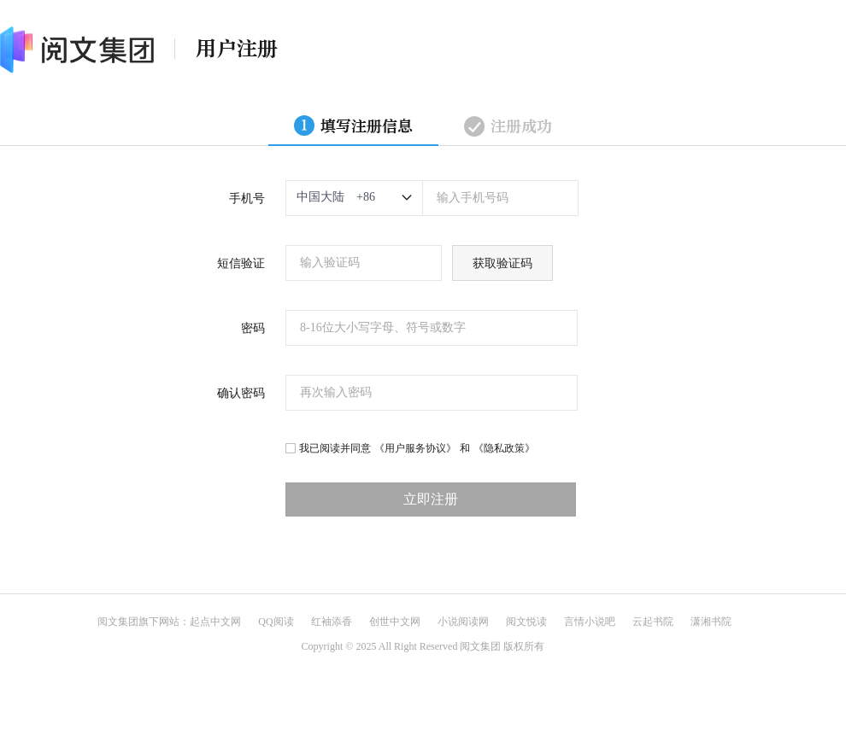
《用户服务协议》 (415, 448)
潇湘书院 (710, 622)
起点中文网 (215, 622)
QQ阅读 (275, 622)
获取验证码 (502, 263)
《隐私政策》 (504, 448)
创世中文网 (394, 622)
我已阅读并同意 (335, 448)
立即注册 (430, 499)
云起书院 (652, 622)
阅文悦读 (526, 622)
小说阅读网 (463, 622)
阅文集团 (117, 622)
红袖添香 (331, 622)
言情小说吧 (589, 622)
